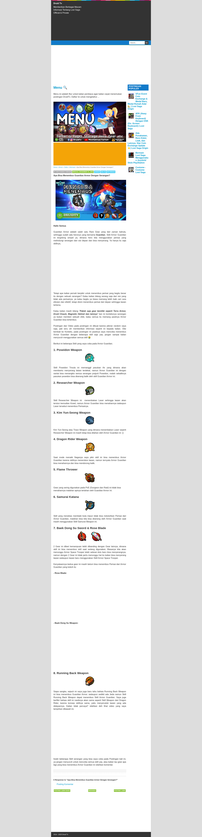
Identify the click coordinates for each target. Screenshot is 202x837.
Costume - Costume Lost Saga (140, 169)
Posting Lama (119, 790)
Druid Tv (57, 3)
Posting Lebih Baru (62, 790)
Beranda (92, 790)
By (62, 172)
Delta (103, 172)
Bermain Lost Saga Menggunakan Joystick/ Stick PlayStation (138, 158)
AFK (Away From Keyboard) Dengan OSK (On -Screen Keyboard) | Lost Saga (138, 121)
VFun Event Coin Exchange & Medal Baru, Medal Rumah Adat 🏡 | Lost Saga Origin (138, 101)
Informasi (111, 172)
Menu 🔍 (60, 87)
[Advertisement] (118, 20)
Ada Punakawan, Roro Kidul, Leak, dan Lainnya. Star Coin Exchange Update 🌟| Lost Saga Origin (138, 140)
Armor (97, 172)
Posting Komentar (65, 784)
